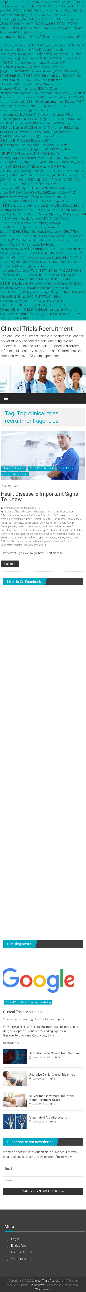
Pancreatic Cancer (65, 533)
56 (59, 1057)
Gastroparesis (8, 526)
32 (55, 1104)
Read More (11, 1043)
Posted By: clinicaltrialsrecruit (20, 507)
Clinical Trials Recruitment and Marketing (28, 1002)
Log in (15, 1239)
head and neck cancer (29, 526)
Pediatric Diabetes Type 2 (31, 537)
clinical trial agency (21, 519)
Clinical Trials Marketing (22, 1012)
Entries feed (18, 1245)
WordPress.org (21, 1258)
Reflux (61, 537)
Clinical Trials (66, 468)
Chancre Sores (39, 515)
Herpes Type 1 (41, 530)
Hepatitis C (26, 530)
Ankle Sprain (38, 511)
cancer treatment (21, 515)
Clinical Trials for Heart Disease (50, 519)
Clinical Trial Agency (13, 468)
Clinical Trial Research (42, 468)
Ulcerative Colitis (62, 541)
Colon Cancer (32, 522)
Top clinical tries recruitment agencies (31, 541)
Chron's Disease (56, 515)
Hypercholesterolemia (61, 530)
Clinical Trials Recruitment (37, 328)
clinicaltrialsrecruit (44, 1019)
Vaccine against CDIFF (36, 545)
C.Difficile (6, 515)
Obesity (50, 533)
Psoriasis (51, 537)
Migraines (39, 533)
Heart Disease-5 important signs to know (39, 496)
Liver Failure (26, 533)
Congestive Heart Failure (53, 522)
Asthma (51, 511)
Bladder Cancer (65, 511)
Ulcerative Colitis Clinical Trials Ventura (54, 1053)
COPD (70, 522)
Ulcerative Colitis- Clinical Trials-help (52, 1074)
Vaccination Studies (11, 545)
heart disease (49, 526)
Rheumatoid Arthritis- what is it (49, 1117)
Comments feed (21, 1252)
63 (55, 1121)
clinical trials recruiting (14, 474)
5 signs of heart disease (18, 511)
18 (62, 1019)
